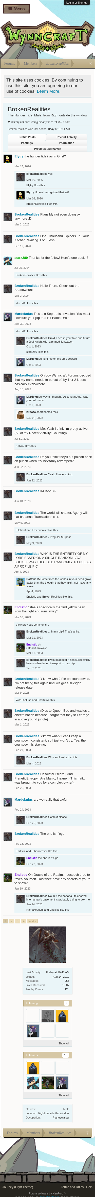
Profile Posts (26, 137)
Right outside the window (53, 1113)
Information (66, 142)
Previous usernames (47, 148)
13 (65, 1055)
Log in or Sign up (76, 2)
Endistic (31, 596)
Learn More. (48, 91)
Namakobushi (34, 909)
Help (89, 1187)
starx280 (21, 303)
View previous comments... (32, 624)
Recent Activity (67, 137)
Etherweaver (40, 530)
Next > (32, 921)
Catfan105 (33, 579)
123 (67, 989)
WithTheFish (23, 700)
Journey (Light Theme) (18, 1187)
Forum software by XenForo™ (47, 1193)
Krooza (31, 411)
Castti (41, 700)
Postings (27, 142)
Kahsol (20, 446)
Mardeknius (23, 314)
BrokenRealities (36, 173)
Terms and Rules (72, 1187)
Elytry (19, 156)
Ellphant (21, 530)
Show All (63, 1043)
